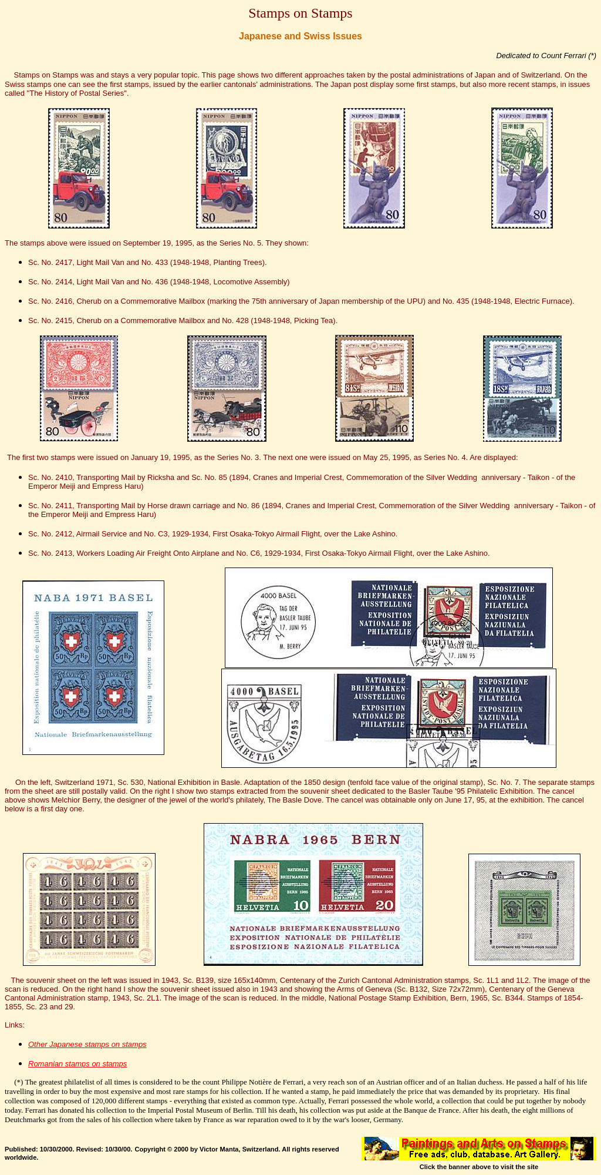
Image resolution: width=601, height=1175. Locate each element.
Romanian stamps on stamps (77, 1063)
